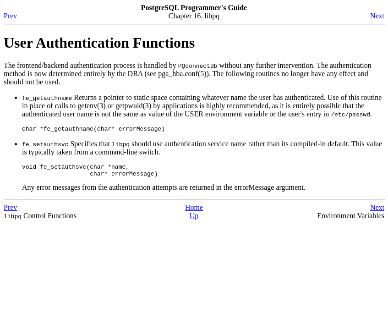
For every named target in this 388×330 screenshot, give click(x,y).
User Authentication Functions (99, 42)
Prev (10, 16)
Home (194, 211)
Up (194, 220)
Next (377, 16)
